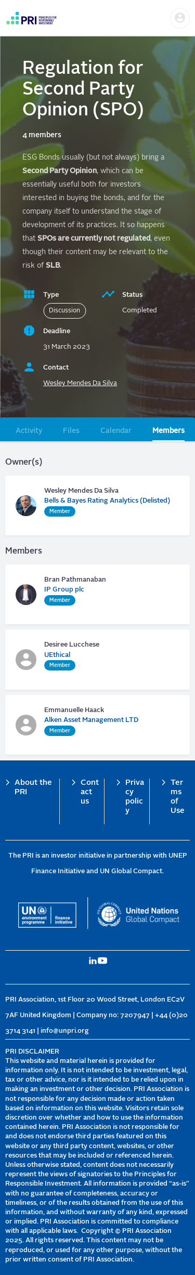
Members (168, 431)
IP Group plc (64, 589)
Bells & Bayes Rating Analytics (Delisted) (107, 500)
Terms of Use (178, 797)
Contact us (90, 792)
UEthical (57, 655)
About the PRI (33, 787)
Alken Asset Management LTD (91, 720)
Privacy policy (134, 797)
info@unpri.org (65, 1031)
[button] (180, 18)
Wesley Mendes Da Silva (80, 383)
